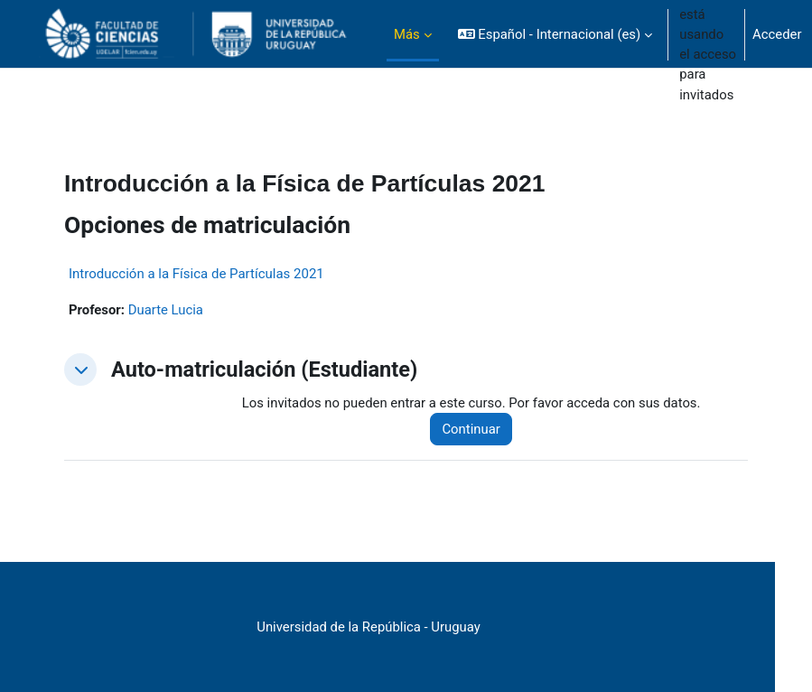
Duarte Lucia (165, 310)
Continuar (470, 429)
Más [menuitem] (407, 34)
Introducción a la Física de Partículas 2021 (196, 274)
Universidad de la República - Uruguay (369, 627)
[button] (555, 34)
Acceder (776, 34)
